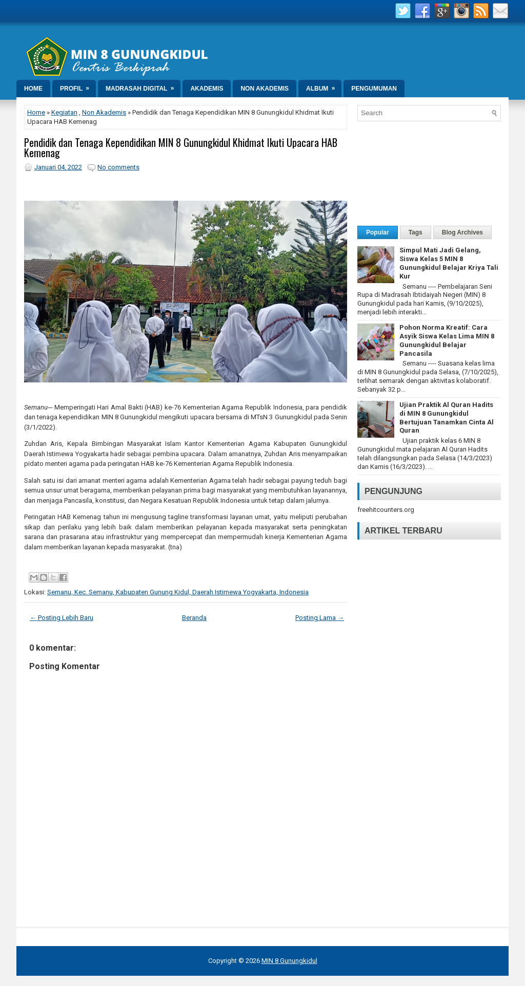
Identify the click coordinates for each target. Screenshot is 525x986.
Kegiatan (64, 112)
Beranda (194, 617)
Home (33, 88)
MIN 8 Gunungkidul (289, 960)
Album (323, 86)
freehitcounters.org (385, 509)
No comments (118, 167)
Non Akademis (264, 88)
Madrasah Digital (143, 86)
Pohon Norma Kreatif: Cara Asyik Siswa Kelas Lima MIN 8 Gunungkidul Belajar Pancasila (446, 340)
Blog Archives (462, 232)
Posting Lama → (319, 617)
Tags (415, 232)
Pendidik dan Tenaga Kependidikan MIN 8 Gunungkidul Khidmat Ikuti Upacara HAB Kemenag (180, 147)
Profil (78, 86)
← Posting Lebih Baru (61, 617)
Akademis (206, 88)
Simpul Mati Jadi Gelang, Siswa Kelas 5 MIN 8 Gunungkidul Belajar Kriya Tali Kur (448, 263)
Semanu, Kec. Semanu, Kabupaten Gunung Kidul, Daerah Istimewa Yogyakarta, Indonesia (178, 592)
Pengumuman (374, 88)
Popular (377, 232)
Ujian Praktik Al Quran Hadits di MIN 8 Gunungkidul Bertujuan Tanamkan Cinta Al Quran (446, 418)
